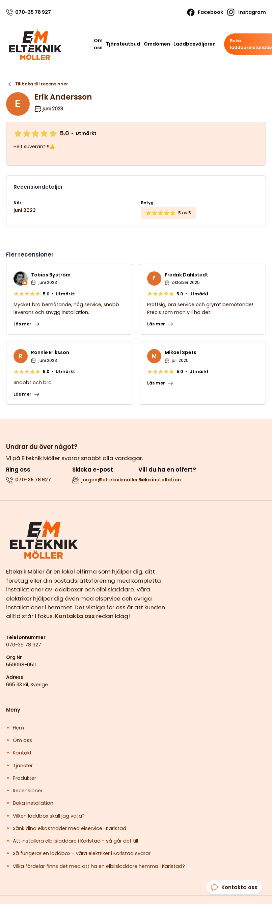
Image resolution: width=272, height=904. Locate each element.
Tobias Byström (51, 274)
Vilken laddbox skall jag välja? (49, 816)
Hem (18, 727)
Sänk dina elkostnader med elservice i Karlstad (69, 828)
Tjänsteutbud (123, 44)
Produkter (24, 778)
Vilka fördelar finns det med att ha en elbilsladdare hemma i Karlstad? (99, 866)
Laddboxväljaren (194, 44)
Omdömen (157, 44)
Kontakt (22, 752)
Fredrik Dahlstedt (186, 274)
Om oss (98, 44)
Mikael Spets (180, 352)
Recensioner (28, 790)
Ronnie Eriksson (50, 352)
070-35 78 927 (23, 644)
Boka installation (159, 479)
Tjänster (23, 765)
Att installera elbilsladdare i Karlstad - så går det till (75, 840)
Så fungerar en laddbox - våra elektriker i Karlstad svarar (82, 853)
